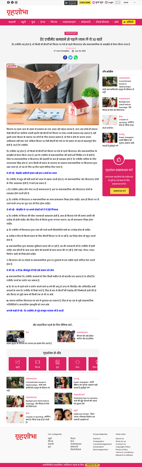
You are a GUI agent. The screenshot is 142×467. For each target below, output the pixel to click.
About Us (120, 438)
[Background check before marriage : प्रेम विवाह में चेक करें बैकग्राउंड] (15, 401)
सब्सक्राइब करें (119, 191)
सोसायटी (86, 22)
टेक (27, 332)
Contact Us (121, 444)
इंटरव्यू (76, 379)
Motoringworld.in (100, 449)
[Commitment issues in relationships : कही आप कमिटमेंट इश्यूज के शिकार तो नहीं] (15, 383)
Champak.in (98, 441)
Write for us (121, 441)
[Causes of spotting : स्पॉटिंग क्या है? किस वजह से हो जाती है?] (15, 417)
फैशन (72, 438)
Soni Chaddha (62, 51)
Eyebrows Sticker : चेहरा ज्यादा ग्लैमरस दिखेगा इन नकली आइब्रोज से (84, 417)
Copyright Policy (123, 447)
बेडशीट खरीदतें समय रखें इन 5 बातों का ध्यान (36, 173)
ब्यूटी (23, 22)
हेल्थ (42, 22)
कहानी (12, 22)
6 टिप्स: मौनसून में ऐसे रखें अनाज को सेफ (35, 270)
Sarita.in (96, 438)
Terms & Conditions (125, 452)
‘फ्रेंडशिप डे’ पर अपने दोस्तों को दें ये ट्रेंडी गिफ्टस (37, 209)
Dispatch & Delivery (124, 455)
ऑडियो (130, 22)
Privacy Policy (122, 449)
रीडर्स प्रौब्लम (102, 22)
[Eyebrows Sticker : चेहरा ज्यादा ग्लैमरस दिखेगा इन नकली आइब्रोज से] (63, 414)
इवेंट (116, 22)
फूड (33, 22)
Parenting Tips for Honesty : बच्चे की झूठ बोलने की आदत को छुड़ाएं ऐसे (86, 401)
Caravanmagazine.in (102, 444)
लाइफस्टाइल (69, 22)
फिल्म (54, 22)
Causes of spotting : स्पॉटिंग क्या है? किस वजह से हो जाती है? (38, 420)
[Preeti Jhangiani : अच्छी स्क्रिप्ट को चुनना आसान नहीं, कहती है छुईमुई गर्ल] (63, 383)
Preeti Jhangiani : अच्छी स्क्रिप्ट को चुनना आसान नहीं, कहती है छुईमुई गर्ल (86, 385)
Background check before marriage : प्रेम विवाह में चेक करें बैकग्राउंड (37, 404)
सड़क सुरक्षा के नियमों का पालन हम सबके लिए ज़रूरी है (29, 343)
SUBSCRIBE (85, 2)
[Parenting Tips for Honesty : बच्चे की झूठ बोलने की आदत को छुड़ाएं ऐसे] (63, 398)
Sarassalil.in (98, 447)
